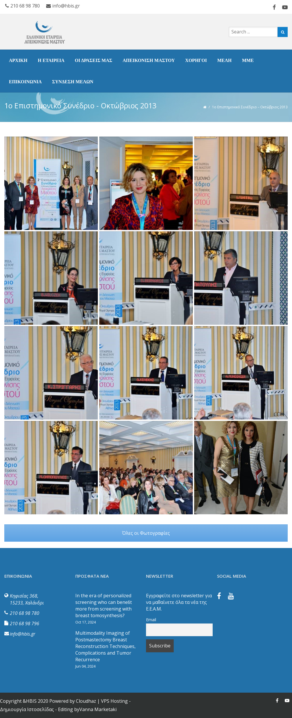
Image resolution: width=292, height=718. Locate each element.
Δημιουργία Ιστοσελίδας (27, 709)
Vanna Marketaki (98, 709)
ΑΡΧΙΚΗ (18, 60)
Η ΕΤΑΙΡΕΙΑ (51, 60)
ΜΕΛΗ (224, 60)
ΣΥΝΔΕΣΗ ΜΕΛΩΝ (72, 81)
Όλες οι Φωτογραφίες (146, 533)
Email (151, 619)
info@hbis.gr (22, 634)
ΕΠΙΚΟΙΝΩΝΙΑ (25, 81)
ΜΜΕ (248, 60)
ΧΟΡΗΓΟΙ (196, 60)
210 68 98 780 (24, 613)
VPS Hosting (114, 701)
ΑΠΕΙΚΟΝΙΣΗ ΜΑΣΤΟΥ (149, 60)
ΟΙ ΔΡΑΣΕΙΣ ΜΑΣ (93, 60)
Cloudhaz (86, 701)
